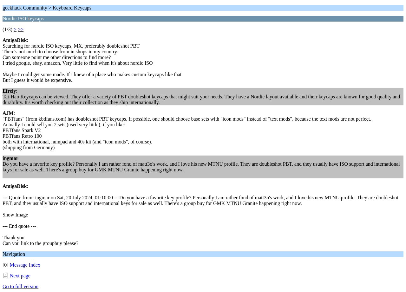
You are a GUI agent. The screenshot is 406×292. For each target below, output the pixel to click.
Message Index (25, 265)
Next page (20, 275)
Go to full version (20, 286)
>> (20, 29)
